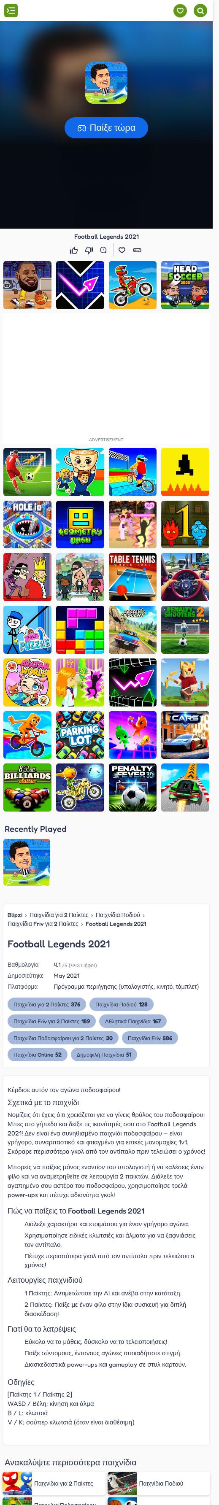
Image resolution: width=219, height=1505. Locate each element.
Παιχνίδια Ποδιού (118, 914)
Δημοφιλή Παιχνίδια (103, 1054)
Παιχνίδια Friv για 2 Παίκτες (43, 923)
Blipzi (15, 914)
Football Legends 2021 (116, 923)
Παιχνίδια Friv (150, 1037)
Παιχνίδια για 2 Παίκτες (59, 914)
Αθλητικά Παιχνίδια (133, 1021)
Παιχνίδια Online (37, 1054)
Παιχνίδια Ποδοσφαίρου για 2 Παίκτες (63, 1037)
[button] (106, 83)
